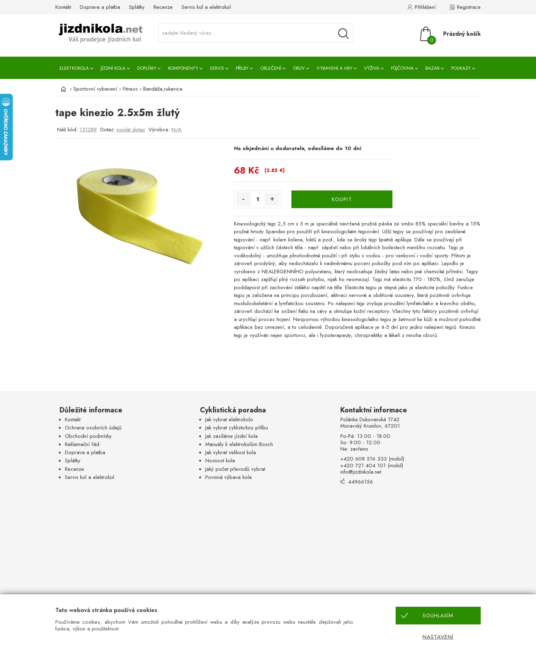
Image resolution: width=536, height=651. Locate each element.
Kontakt (63, 7)
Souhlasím (438, 615)
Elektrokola (74, 68)
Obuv (299, 68)
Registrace (469, 7)
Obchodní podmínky (88, 436)
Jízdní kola (113, 68)
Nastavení (438, 637)
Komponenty (183, 68)
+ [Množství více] (272, 199)
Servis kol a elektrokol (206, 7)
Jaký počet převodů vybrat (235, 469)
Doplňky (146, 68)
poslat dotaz (131, 129)
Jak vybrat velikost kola (230, 452)
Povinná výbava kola (228, 477)
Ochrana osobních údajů (93, 428)
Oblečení (270, 68)
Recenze (163, 7)
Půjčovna (402, 68)
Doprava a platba (100, 7)
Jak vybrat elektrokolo (229, 419)
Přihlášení (425, 7)
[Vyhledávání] (343, 33)
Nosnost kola (220, 460)
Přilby (242, 68)
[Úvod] (62, 89)
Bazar (432, 68)
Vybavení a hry (334, 68)
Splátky (137, 7)
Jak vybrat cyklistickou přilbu (236, 428)
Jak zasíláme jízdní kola (231, 436)
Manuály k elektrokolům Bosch (239, 444)
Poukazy (461, 68)
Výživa (371, 68)
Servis (217, 68)
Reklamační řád (82, 444)
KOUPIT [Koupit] (342, 199)
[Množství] (258, 199)
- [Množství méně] (243, 199)
